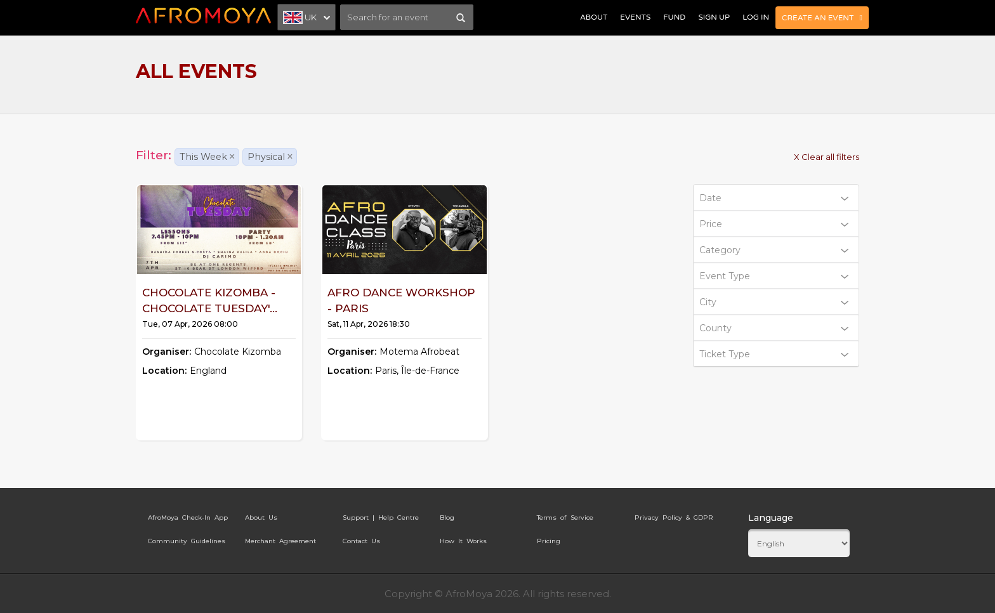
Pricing (548, 541)
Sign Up (714, 17)
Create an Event (822, 17)
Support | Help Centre (381, 517)
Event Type (774, 276)
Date (774, 198)
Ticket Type (774, 354)
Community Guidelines (186, 541)
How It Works (463, 541)
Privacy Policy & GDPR (674, 517)
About (593, 17)
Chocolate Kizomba (237, 351)
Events (635, 17)
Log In (755, 17)
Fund (674, 17)
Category (774, 250)
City (774, 302)
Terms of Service (565, 517)
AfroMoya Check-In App (188, 517)
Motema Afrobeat (419, 351)
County (774, 328)
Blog (447, 517)
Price (774, 224)
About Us (261, 517)
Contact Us (361, 541)
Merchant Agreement (280, 541)
